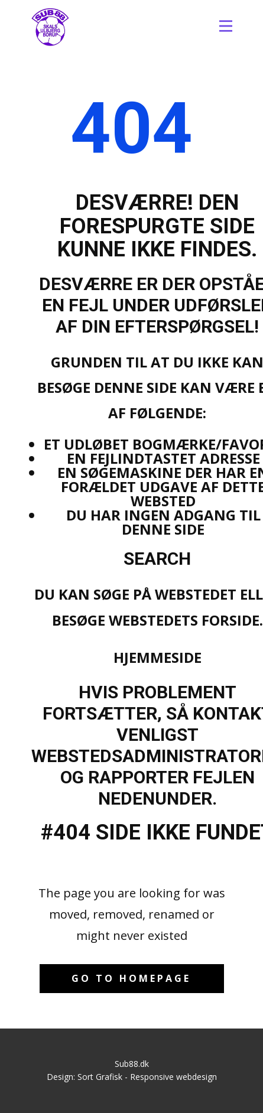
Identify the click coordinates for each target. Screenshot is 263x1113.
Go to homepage (131, 978)
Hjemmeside (157, 657)
